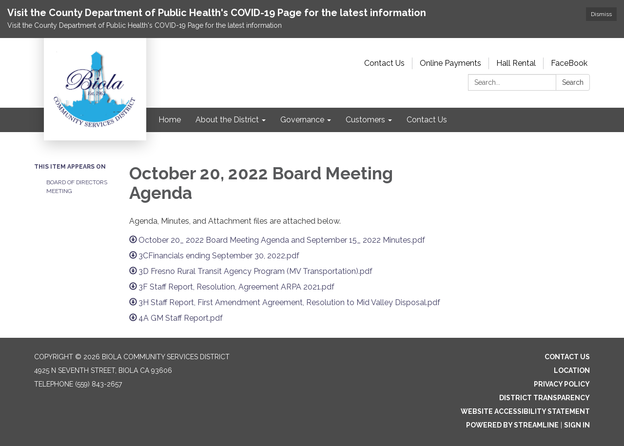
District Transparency (544, 398)
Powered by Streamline (512, 425)
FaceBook (569, 63)
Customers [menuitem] (365, 119)
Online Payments (450, 63)
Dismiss (601, 14)
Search (573, 82)
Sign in (577, 425)
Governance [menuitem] (302, 119)
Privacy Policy (562, 384)
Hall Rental (516, 63)
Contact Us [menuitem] (427, 119)
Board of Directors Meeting (76, 186)
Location (572, 370)
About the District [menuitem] (227, 119)
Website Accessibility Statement (525, 411)
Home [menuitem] (169, 119)
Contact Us (384, 63)
